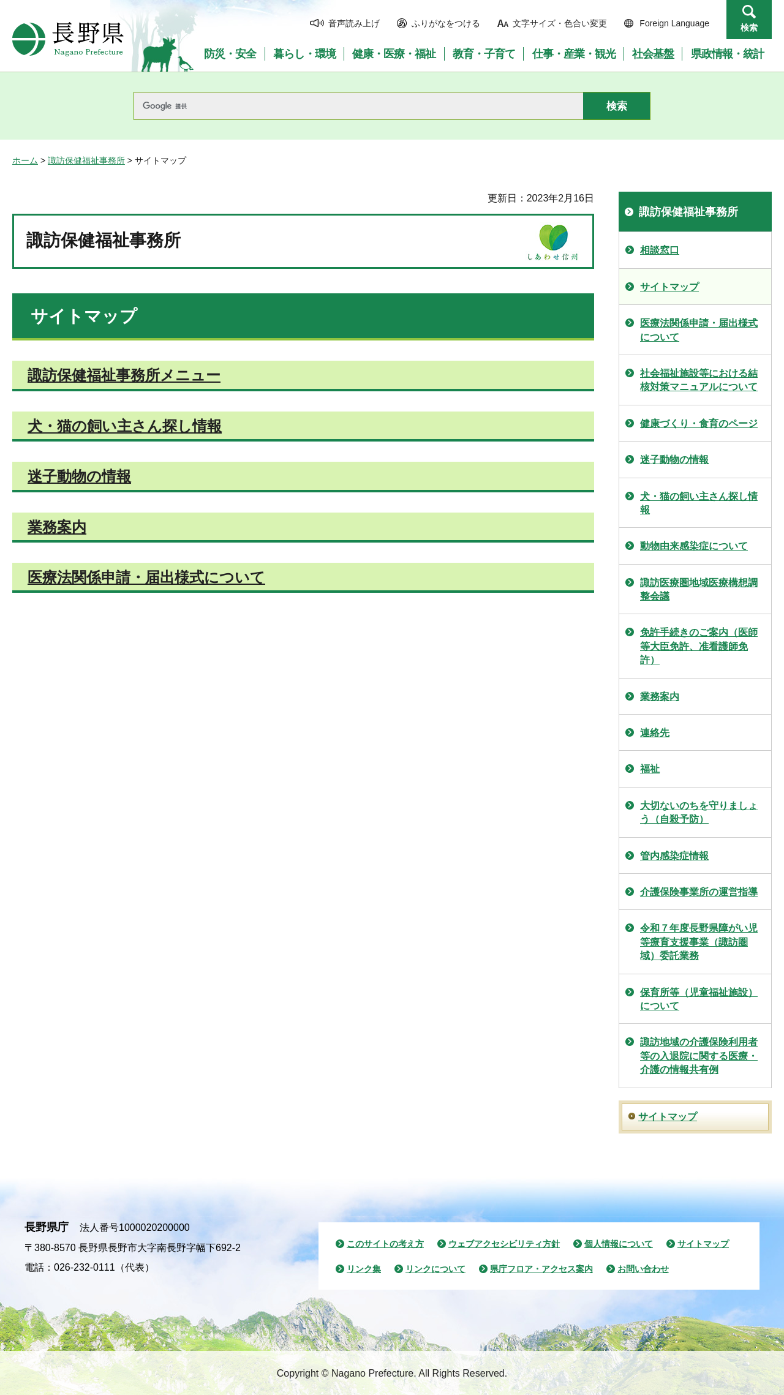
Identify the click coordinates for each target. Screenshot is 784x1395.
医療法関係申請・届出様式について (146, 577)
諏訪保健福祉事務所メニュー (124, 375)
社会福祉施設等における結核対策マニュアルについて (699, 380)
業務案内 (57, 527)
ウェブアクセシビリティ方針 (504, 1244)
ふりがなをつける (446, 23)
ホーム (25, 160)
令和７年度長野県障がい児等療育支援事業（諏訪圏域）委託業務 (699, 942)
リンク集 (364, 1269)
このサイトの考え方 (385, 1244)
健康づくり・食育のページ (699, 423)
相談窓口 (659, 250)
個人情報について (618, 1244)
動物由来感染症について (694, 546)
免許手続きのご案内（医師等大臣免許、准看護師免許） (699, 646)
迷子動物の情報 (79, 476)
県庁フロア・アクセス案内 (541, 1269)
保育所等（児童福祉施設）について (699, 999)
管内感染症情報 (674, 856)
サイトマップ (669, 287)
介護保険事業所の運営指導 (699, 892)
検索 (749, 27)
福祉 (650, 769)
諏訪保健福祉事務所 (86, 160)
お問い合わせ (643, 1269)
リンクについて (435, 1269)
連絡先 (654, 733)
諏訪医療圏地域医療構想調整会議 (699, 589)
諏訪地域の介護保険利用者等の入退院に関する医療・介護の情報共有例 (699, 1056)
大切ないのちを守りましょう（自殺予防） (699, 812)
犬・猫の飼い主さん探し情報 (125, 426)
